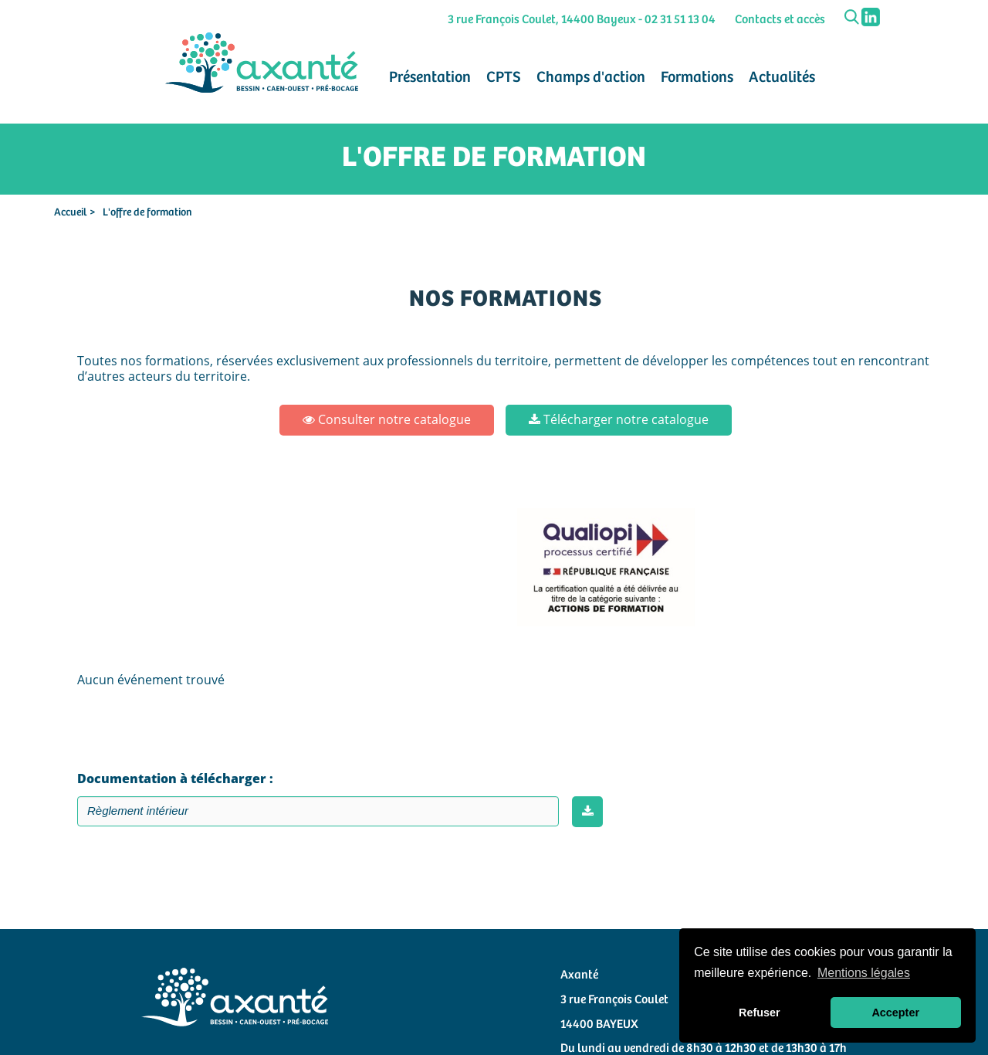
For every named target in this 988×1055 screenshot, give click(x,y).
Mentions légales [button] (863, 972)
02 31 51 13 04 (680, 19)
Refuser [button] (759, 1012)
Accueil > (74, 212)
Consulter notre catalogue (387, 419)
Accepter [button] (895, 1012)
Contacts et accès (780, 19)
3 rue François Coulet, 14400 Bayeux (542, 19)
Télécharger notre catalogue (619, 419)
